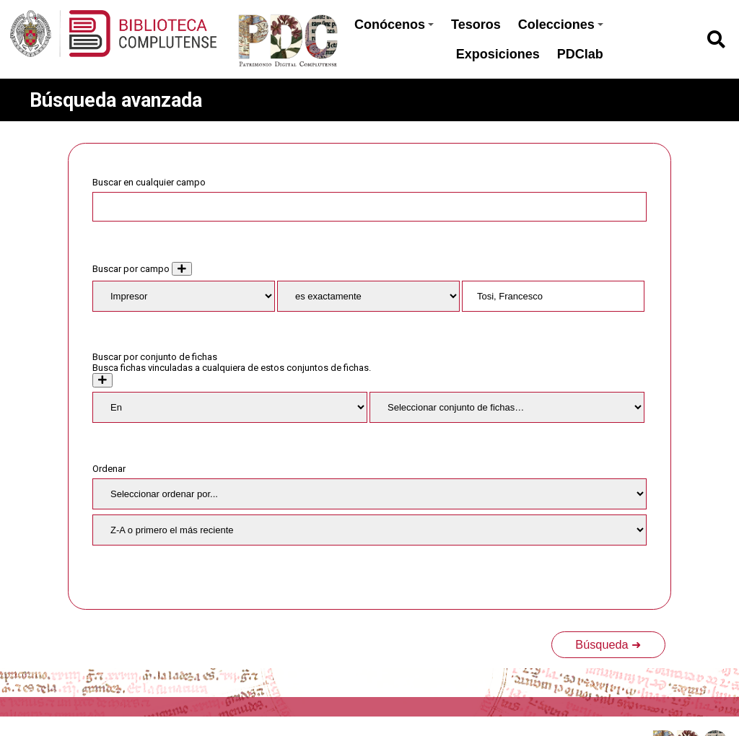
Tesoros (476, 24)
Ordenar (109, 468)
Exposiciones (498, 54)
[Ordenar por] (369, 493)
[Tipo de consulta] (368, 296)
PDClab (580, 54)
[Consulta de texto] (553, 296)
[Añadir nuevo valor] (182, 269)
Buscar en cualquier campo (149, 182)
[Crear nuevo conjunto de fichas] (102, 380)
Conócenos (394, 24)
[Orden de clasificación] (369, 530)
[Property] (183, 296)
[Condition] (229, 407)
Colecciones (560, 24)
